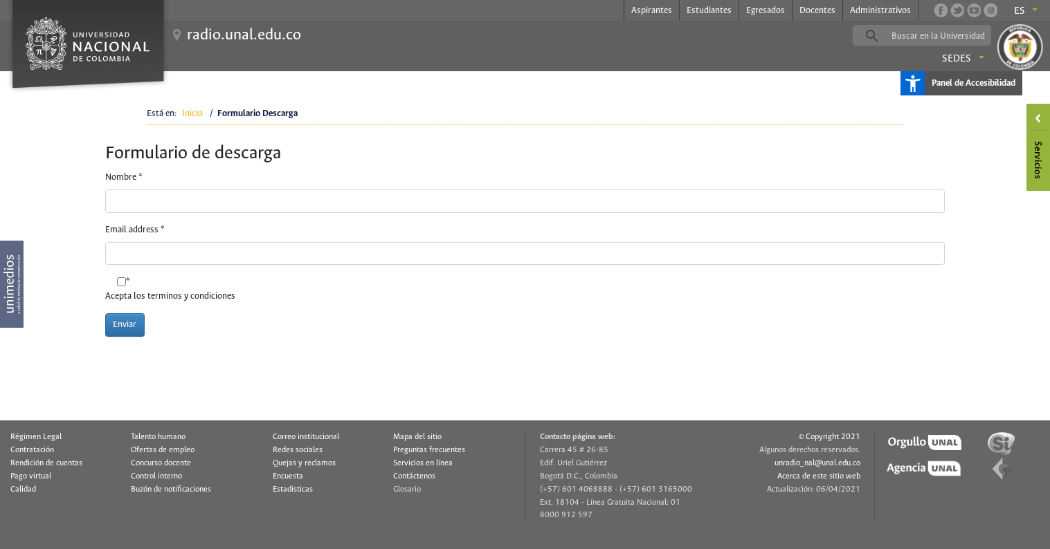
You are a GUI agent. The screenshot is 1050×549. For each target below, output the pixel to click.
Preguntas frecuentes (429, 450)
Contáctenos (414, 476)
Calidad (23, 489)
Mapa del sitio (417, 437)
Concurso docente (161, 463)
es (1019, 11)
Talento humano (158, 437)
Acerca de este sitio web (818, 476)
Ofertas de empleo (162, 450)
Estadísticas (293, 489)
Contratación (32, 450)
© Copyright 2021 (829, 437)
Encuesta (288, 476)
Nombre (124, 177)
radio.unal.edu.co (244, 35)
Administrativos (880, 11)
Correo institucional (306, 437)
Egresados (765, 11)
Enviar (124, 324)
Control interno (156, 476)
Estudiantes (709, 11)
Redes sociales (298, 450)
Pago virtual (30, 476)
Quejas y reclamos (304, 463)
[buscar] (943, 36)
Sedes (956, 58)
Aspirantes (651, 11)
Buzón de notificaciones (171, 489)
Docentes (817, 11)
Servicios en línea (423, 463)
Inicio (192, 114)
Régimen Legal (36, 437)
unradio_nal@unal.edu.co (817, 463)
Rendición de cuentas (46, 463)
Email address (135, 230)
